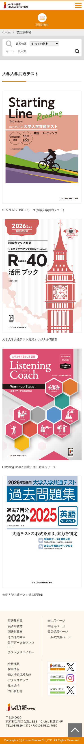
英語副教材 (15, 626)
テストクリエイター (21, 652)
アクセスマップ (18, 680)
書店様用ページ (57, 631)
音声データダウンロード (21, 645)
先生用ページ (56, 620)
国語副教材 (15, 631)
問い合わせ (15, 691)
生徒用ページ (56, 626)
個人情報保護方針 (19, 674)
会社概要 (13, 663)
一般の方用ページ (59, 637)
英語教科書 (15, 620)
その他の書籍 (16, 637)
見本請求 (13, 685)
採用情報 (13, 669)
